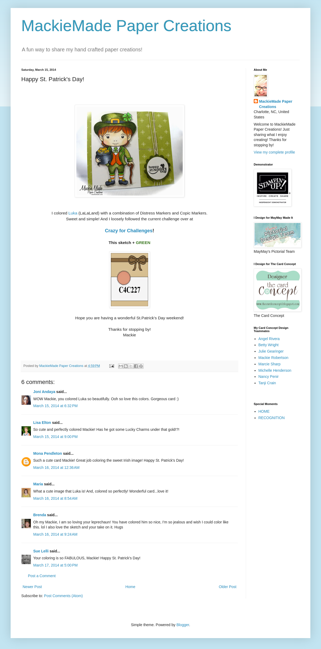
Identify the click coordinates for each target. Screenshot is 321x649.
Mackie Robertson (274, 357)
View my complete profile (274, 152)
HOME (264, 411)
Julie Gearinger (271, 351)
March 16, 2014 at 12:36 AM (56, 467)
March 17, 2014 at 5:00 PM (55, 565)
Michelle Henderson (275, 370)
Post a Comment (42, 576)
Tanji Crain (267, 383)
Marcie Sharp (270, 364)
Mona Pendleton (47, 453)
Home (130, 587)
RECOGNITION (272, 418)
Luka (73, 213)
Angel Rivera (269, 339)
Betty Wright (269, 345)
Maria (38, 484)
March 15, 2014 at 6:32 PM (55, 406)
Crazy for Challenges (128, 230)
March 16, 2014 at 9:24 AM (55, 534)
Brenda (39, 515)
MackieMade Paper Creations (126, 26)
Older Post (227, 587)
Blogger (182, 625)
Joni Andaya (44, 392)
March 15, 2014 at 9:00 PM (55, 437)
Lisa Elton (42, 422)
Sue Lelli (41, 551)
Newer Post (32, 587)
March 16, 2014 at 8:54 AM (55, 498)
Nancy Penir (269, 376)
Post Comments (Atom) (63, 596)
